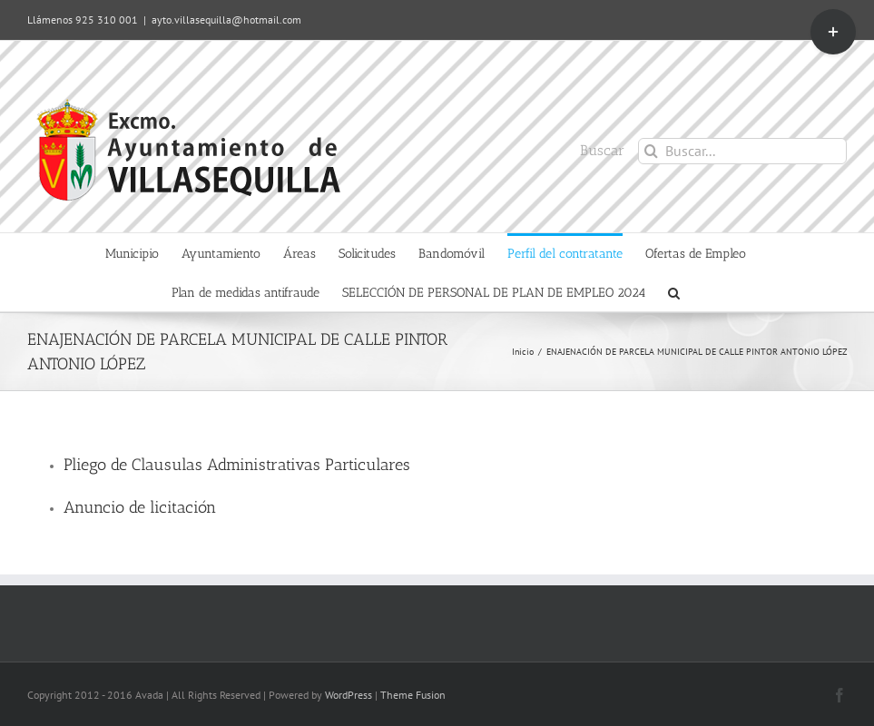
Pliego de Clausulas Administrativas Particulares (237, 465)
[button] (674, 291)
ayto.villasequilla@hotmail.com (226, 19)
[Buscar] (651, 151)
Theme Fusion (413, 694)
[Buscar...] (742, 151)
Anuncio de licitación (140, 507)
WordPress (348, 694)
